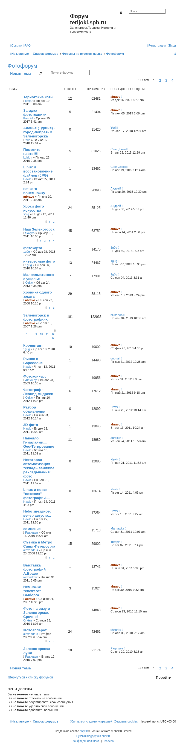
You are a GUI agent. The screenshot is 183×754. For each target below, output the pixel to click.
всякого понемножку (34, 191)
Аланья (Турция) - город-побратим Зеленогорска (39, 132)
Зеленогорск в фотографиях (36, 317)
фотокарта (32, 248)
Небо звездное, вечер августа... (37, 513)
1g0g (26, 251)
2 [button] (160, 80)
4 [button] (172, 80)
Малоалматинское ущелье (38, 277)
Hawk (27, 179)
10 (41, 334)
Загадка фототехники (35, 112)
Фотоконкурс (35, 376)
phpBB (84, 731)
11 (47, 334)
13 (53, 337)
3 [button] (166, 80)
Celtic (29, 282)
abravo (115, 96)
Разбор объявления (34, 409)
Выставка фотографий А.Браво (34, 569)
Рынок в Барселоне (33, 361)
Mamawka (117, 528)
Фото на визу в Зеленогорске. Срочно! (36, 612)
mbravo (28, 196)
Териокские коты (38, 97)
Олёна (27, 620)
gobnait (115, 358)
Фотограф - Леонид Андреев (38, 392)
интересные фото (39, 261)
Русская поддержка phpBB (93, 736)
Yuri (27, 140)
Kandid (28, 118)
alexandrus (30, 550)
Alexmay (31, 380)
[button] (177, 80)
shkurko (116, 629)
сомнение (32, 529)
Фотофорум (22, 66)
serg (26, 214)
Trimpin (115, 541)
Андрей (116, 188)
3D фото (30, 425)
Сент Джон (118, 149)
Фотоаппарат (35, 630)
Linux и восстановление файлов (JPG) (38, 171)
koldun (27, 157)
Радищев (31, 532)
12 (53, 334)
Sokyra (29, 233)
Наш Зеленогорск (38, 229)
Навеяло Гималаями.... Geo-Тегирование (38, 442)
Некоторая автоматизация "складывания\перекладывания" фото (38, 468)
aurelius (116, 437)
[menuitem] (27, 45)
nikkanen (117, 314)
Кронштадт (33, 345)
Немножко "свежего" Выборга (32, 591)
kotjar (29, 100)
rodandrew (30, 577)
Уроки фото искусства (33, 208)
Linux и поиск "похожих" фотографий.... (36, 494)
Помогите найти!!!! (31, 152)
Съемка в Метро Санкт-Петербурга (39, 544)
